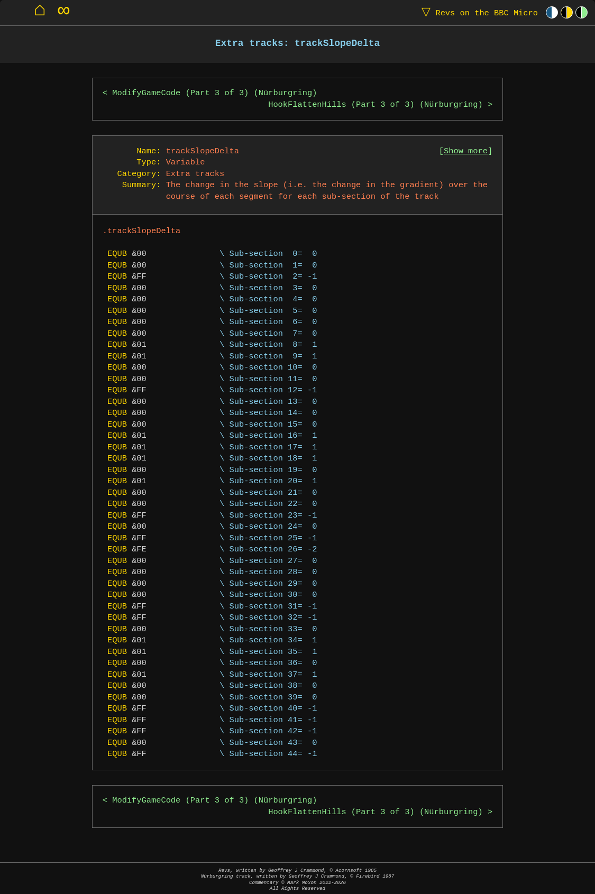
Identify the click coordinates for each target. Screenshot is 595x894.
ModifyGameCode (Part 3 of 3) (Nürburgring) (214, 93)
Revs (477, 12)
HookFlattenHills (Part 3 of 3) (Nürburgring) (375, 104)
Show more (466, 151)
